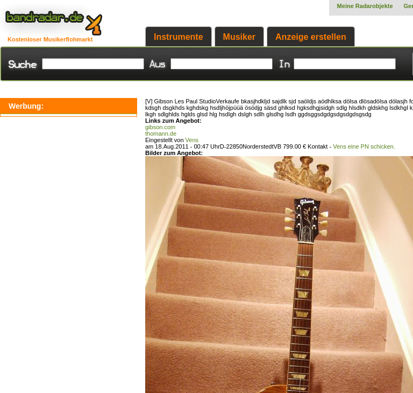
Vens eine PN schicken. (364, 146)
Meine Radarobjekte (365, 6)
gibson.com (160, 127)
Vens (192, 140)
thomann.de (160, 133)
